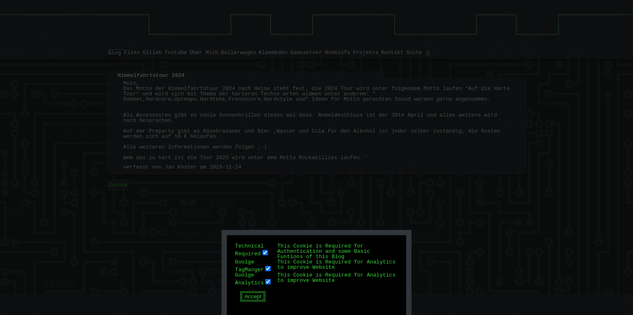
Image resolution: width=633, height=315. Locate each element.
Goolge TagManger (249, 265)
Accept (252, 296)
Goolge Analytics (249, 278)
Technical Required (249, 249)
